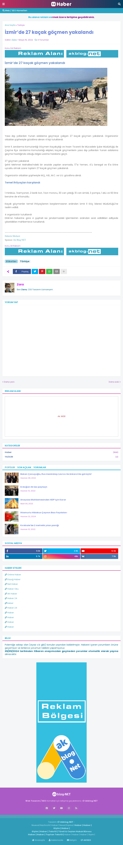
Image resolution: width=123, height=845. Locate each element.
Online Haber (13, 574)
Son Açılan (24, 467)
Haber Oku (12, 588)
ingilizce (33, 816)
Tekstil (53, 831)
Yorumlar (39, 467)
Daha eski (114, 381)
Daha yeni (9, 381)
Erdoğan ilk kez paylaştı (33, 486)
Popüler (10, 467)
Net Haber (11, 584)
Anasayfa (38, 840)
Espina (69, 825)
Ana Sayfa (10, 25)
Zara (20, 284)
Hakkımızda (56, 840)
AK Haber (11, 593)
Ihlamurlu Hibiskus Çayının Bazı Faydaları (43, 512)
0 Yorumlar (43, 39)
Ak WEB (61, 416)
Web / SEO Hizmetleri (14, 10)
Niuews (35, 825)
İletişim (72, 840)
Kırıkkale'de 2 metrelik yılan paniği (39, 525)
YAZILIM (61, 456)
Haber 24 (11, 598)
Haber (61, 452)
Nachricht (45, 825)
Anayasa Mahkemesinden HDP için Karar (43, 499)
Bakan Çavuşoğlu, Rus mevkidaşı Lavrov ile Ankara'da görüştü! (56, 474)
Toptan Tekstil (54, 834)
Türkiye (21, 25)
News (62, 825)
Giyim (56, 828)
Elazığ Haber (12, 579)
